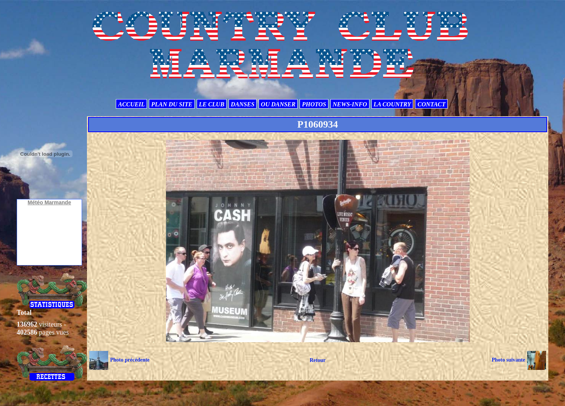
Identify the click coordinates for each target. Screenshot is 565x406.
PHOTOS (314, 104)
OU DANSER (278, 104)
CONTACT (431, 104)
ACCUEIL (131, 104)
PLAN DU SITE (171, 104)
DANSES (242, 104)
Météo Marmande (49, 202)
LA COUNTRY (392, 104)
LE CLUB (211, 104)
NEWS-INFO (350, 104)
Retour (317, 360)
